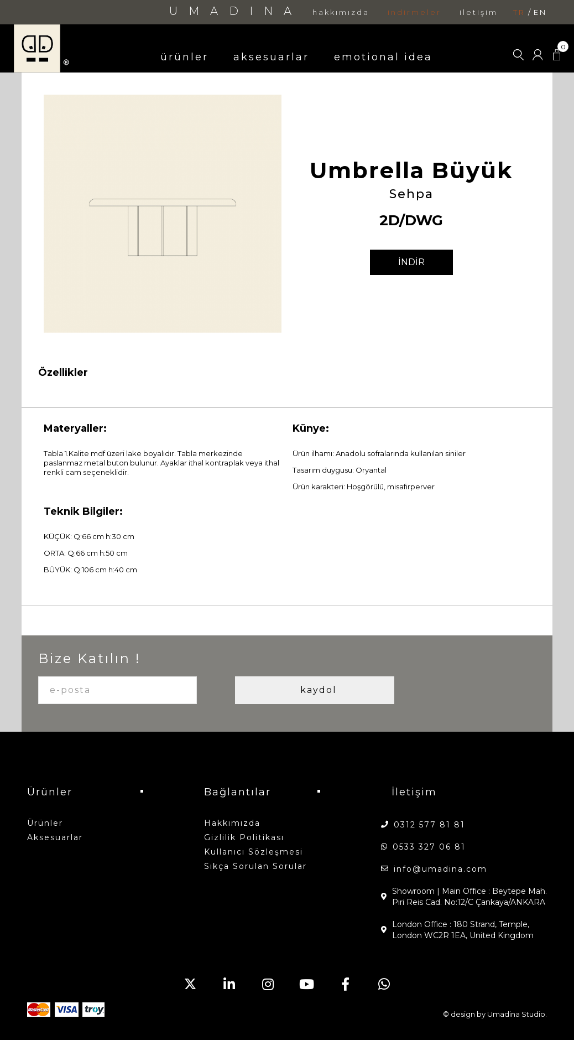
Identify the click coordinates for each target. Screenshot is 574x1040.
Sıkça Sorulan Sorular (255, 866)
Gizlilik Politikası (244, 837)
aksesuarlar (271, 57)
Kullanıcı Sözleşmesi (253, 852)
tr (519, 12)
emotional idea (383, 57)
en (540, 12)
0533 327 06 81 (429, 847)
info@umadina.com (440, 869)
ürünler (184, 57)
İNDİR (411, 262)
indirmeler (414, 12)
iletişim (479, 12)
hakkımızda (340, 12)
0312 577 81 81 (429, 825)
